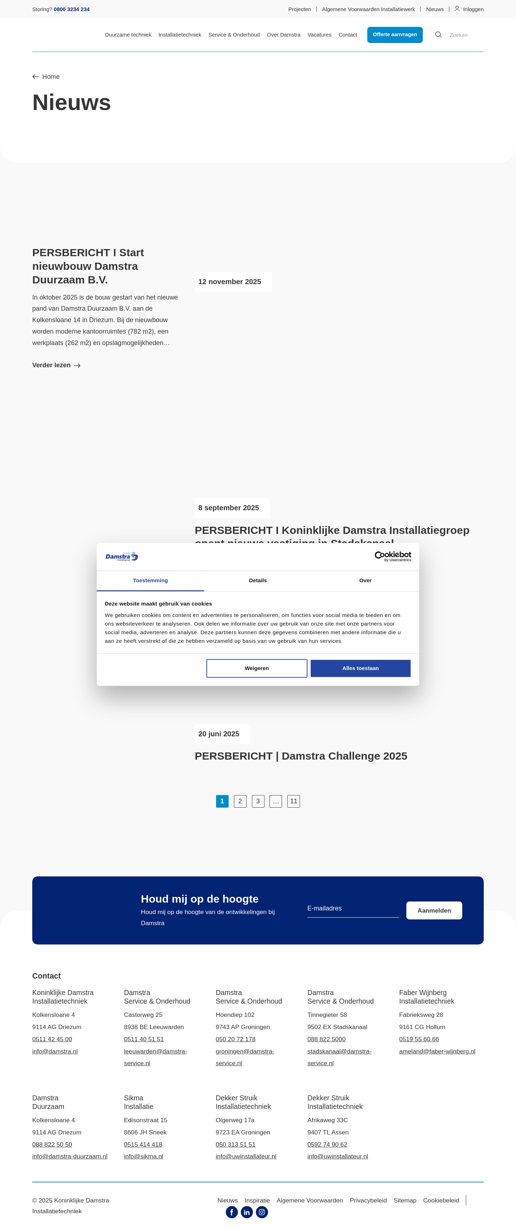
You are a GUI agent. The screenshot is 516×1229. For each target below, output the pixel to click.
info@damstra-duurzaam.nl (70, 1156)
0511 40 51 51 (144, 1039)
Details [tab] (258, 580)
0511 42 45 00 (52, 1039)
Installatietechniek (179, 35)
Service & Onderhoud (234, 35)
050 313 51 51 (235, 1144)
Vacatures (319, 35)
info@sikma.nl (143, 1156)
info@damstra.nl (55, 1051)
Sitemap (405, 1200)
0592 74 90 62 (327, 1144)
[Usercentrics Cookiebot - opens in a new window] (380, 556)
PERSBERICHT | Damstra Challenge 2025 (301, 756)
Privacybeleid (368, 1200)
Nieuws (435, 9)
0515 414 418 (143, 1144)
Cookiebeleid (441, 1200)
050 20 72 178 (235, 1039)
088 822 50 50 (52, 1144)
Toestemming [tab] (150, 580)
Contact (348, 35)
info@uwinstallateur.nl (246, 1156)
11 (293, 801)
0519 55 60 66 (419, 1039)
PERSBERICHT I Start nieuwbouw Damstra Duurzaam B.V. (88, 266)
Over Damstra (283, 35)
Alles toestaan (361, 668)
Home (46, 76)
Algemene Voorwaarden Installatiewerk (368, 9)
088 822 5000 (326, 1039)
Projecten (299, 9)
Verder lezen (56, 365)
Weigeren (257, 668)
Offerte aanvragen (395, 34)
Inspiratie (257, 1200)
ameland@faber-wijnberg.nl (437, 1051)
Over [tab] (365, 580)
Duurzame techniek (128, 35)
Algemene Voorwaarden (310, 1200)
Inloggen (473, 9)
